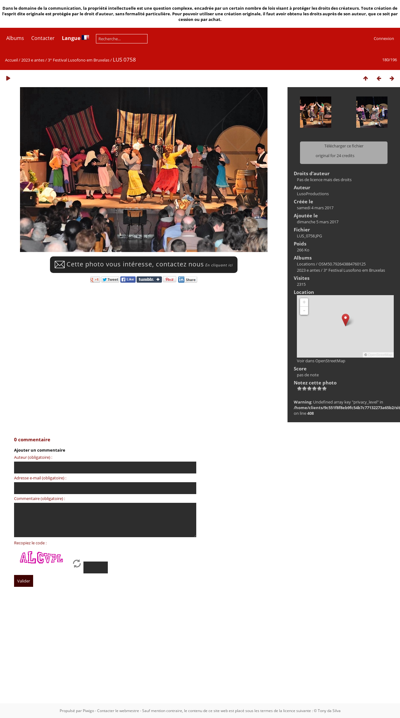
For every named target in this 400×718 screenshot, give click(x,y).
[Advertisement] (192, 651)
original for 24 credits (335, 155)
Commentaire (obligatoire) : (39, 498)
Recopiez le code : (30, 543)
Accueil (11, 60)
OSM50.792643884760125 (342, 264)
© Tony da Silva (327, 710)
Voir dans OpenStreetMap (321, 361)
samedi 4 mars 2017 (315, 207)
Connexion (384, 38)
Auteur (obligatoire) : (33, 457)
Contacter (43, 38)
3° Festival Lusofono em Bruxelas (78, 60)
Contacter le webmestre (118, 710)
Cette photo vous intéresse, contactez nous (144, 264)
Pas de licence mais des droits (324, 179)
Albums (15, 38)
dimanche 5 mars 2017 (317, 222)
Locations (306, 264)
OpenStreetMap (380, 355)
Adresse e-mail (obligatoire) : (40, 478)
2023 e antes (32, 60)
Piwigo (88, 710)
